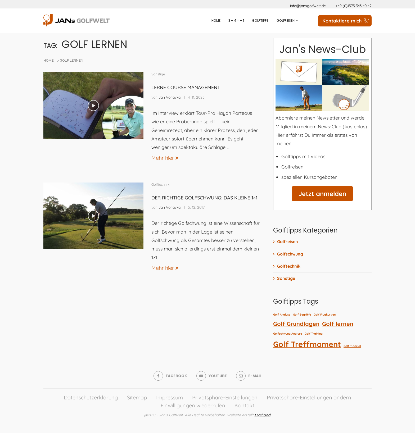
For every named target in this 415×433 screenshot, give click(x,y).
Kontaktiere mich (342, 21)
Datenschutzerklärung (91, 397)
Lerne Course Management (185, 87)
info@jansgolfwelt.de (308, 5)
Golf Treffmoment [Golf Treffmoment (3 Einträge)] (307, 344)
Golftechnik (288, 266)
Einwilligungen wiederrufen (193, 405)
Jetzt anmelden (322, 194)
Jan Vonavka (170, 97)
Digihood (262, 415)
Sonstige (286, 278)
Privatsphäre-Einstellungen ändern (309, 397)
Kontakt (244, 405)
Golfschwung (290, 254)
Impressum (169, 397)
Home (215, 20)
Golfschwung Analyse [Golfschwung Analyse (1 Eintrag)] (287, 333)
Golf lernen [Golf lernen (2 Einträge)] (337, 323)
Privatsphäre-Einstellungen (225, 397)
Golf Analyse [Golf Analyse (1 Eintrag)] (281, 314)
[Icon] (93, 105)
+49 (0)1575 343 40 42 (354, 5)
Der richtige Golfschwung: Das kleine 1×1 (204, 198)
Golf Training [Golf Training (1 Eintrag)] (314, 333)
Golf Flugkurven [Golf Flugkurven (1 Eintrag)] (325, 314)
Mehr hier (164, 157)
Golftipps (260, 20)
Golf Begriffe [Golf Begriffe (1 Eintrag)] (302, 314)
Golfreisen (286, 20)
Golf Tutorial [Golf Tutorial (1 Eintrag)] (352, 346)
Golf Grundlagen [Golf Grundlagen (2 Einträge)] (296, 323)
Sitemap (137, 397)
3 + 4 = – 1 (236, 20)
